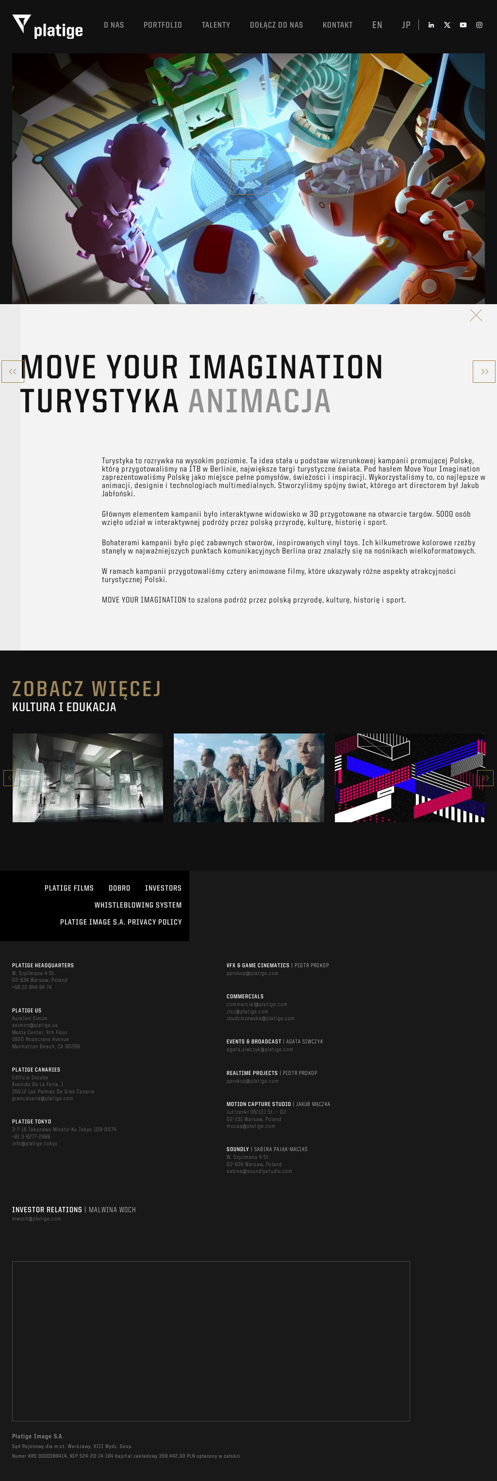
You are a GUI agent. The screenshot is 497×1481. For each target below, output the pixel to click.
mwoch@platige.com (37, 1219)
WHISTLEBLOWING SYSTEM (138, 906)
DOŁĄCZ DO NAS (276, 25)
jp (406, 26)
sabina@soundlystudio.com (260, 1171)
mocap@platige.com (251, 1126)
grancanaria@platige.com (43, 1099)
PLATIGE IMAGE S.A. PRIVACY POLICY (121, 923)
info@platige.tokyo (35, 1144)
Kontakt (338, 25)
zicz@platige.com (248, 1012)
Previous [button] (11, 778)
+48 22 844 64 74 (32, 988)
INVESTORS (163, 889)
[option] (88, 777)
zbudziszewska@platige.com (261, 1019)
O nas (114, 25)
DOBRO (120, 889)
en (377, 26)
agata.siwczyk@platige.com (260, 1050)
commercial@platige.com (257, 1005)
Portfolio (163, 25)
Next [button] (485, 778)
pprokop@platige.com (253, 973)
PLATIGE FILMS (69, 889)
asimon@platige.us (35, 1025)
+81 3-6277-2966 (31, 1137)
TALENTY (216, 25)
